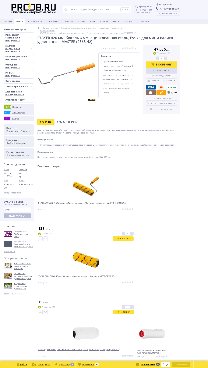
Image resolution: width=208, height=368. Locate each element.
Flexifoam (23, 169)
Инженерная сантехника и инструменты (18, 37)
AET (5, 188)
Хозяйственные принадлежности (18, 93)
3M (20, 173)
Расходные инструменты (18, 66)
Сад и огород (18, 81)
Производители (35, 21)
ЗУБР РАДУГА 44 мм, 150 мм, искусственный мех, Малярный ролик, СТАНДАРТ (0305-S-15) (125, 206)
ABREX (22, 180)
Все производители (12, 193)
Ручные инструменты (18, 74)
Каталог (19, 21)
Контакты (129, 21)
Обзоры (81, 21)
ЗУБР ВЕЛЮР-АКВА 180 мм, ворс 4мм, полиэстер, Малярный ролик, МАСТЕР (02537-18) (161, 206)
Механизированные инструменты (18, 58)
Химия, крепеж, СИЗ (18, 86)
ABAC (6, 180)
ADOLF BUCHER (26, 184)
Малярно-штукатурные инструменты (18, 48)
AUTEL (6, 169)
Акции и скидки (53, 21)
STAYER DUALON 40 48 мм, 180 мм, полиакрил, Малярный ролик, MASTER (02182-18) (90, 206)
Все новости (9, 251)
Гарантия (116, 21)
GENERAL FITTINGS (8, 174)
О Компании (143, 21)
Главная (8, 21)
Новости (69, 21)
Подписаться (17, 215)
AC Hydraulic (9, 184)
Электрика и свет (18, 99)
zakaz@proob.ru (41, 353)
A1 (20, 177)
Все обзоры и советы (13, 294)
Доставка (104, 21)
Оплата (92, 21)
